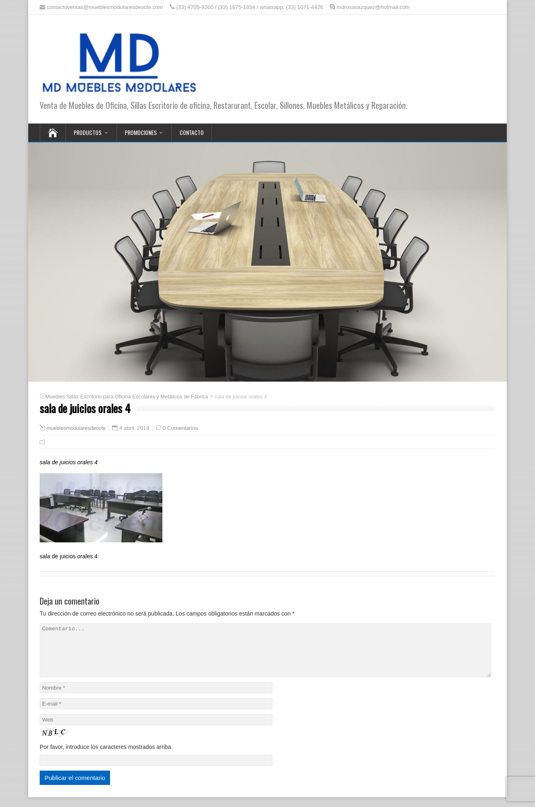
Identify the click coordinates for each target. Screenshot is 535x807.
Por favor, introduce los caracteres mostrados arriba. (106, 756)
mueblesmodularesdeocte (76, 428)
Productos (87, 132)
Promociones (141, 132)
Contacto (192, 132)
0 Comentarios (180, 428)
